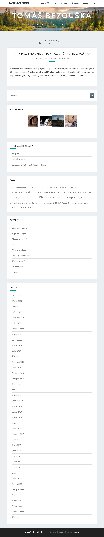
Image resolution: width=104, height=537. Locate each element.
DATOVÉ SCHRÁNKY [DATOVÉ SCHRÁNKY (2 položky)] (39, 188)
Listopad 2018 (18, 378)
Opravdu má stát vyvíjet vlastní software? (29, 165)
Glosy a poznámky (19, 228)
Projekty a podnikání (21, 255)
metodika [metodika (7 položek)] (83, 191)
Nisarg (76, 532)
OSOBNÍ (64, 3)
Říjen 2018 (16, 384)
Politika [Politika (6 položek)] (55, 197)
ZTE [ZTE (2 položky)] (70, 203)
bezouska (52, 58)
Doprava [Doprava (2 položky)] (47, 188)
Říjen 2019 (16, 356)
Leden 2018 (16, 428)
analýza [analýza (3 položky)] (12, 188)
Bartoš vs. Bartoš (19, 159)
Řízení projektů (18, 261)
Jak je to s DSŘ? (18, 153)
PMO (14, 244)
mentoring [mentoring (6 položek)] (72, 191)
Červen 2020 (17, 340)
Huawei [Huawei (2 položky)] (69, 188)
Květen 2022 (17, 312)
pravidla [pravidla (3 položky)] (62, 198)
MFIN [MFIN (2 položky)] (90, 192)
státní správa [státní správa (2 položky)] (42, 203)
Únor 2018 (16, 423)
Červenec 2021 (18, 317)
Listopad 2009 (18, 489)
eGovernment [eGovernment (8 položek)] (58, 187)
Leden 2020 (16, 351)
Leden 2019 (16, 367)
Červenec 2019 (18, 362)
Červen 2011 (17, 484)
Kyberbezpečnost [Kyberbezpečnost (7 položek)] (32, 191)
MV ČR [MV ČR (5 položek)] (17, 197)
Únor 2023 (16, 306)
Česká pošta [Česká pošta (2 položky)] (79, 203)
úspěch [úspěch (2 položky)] (74, 203)
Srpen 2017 (16, 445)
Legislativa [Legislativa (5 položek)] (47, 192)
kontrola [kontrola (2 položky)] (20, 192)
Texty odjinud (17, 266)
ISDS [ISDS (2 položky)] (80, 188)
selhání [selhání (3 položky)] (31, 203)
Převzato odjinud (19, 250)
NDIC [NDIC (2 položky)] (22, 198)
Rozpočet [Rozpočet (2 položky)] (26, 203)
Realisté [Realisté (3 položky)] (16, 203)
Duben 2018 (17, 412)
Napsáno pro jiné (19, 233)
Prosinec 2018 (18, 373)
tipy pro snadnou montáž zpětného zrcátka (52, 53)
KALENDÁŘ (45, 3)
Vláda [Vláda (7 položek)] (54, 202)
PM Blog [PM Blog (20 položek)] (45, 197)
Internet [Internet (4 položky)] (74, 188)
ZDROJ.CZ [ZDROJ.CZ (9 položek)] (63, 202)
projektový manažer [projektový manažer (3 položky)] (84, 198)
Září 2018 (16, 389)
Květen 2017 (17, 456)
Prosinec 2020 (18, 328)
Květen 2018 (17, 406)
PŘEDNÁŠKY (75, 3)
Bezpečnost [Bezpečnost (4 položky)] (21, 188)
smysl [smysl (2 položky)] (36, 203)
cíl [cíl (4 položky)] (33, 188)
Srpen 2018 (16, 395)
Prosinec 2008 (18, 511)
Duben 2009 (17, 506)
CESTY (55, 3)
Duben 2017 (17, 461)
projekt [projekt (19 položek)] (71, 197)
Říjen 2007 (16, 517)
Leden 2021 (16, 323)
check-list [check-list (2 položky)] (29, 188)
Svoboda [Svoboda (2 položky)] (48, 203)
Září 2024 (16, 295)
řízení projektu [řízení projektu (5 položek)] (24, 207)
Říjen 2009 (16, 495)
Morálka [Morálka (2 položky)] (12, 198)
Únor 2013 (16, 473)
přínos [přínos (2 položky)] (11, 203)
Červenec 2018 (18, 400)
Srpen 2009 (16, 500)
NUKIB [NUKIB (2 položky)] (26, 198)
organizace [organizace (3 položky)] (32, 198)
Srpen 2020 (16, 334)
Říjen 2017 (16, 439)
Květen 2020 (17, 345)
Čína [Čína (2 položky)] (85, 203)
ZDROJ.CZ (16, 272)
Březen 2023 (17, 301)
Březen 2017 (17, 467)
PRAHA (85, 3)
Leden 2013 (16, 478)
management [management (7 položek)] (59, 191)
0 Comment (66, 58)
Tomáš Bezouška (19, 3)
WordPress (58, 532)
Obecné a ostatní (19, 239)
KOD (93, 3)
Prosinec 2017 (18, 434)
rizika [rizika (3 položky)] (21, 203)
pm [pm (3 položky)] (37, 198)
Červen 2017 (17, 450)
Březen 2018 (17, 417)
